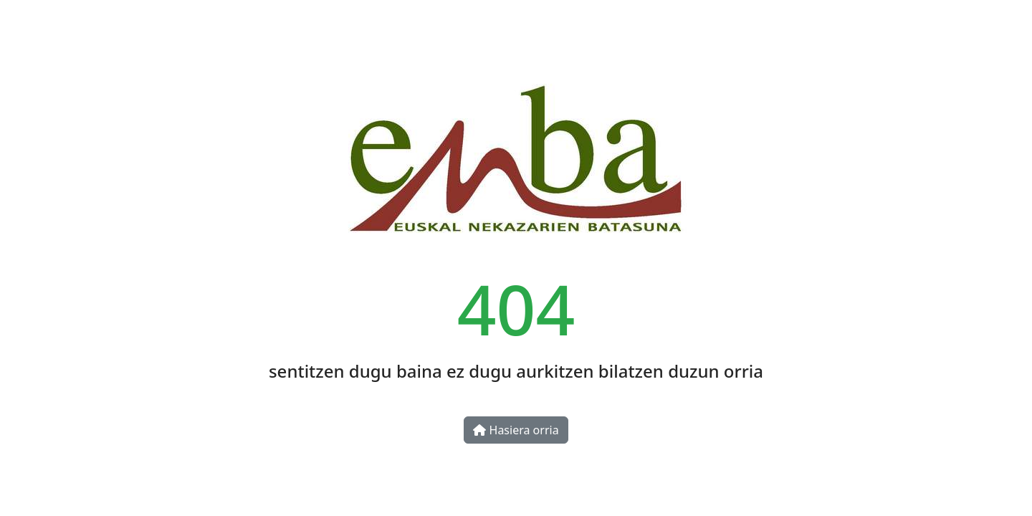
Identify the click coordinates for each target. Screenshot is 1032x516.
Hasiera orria (515, 430)
